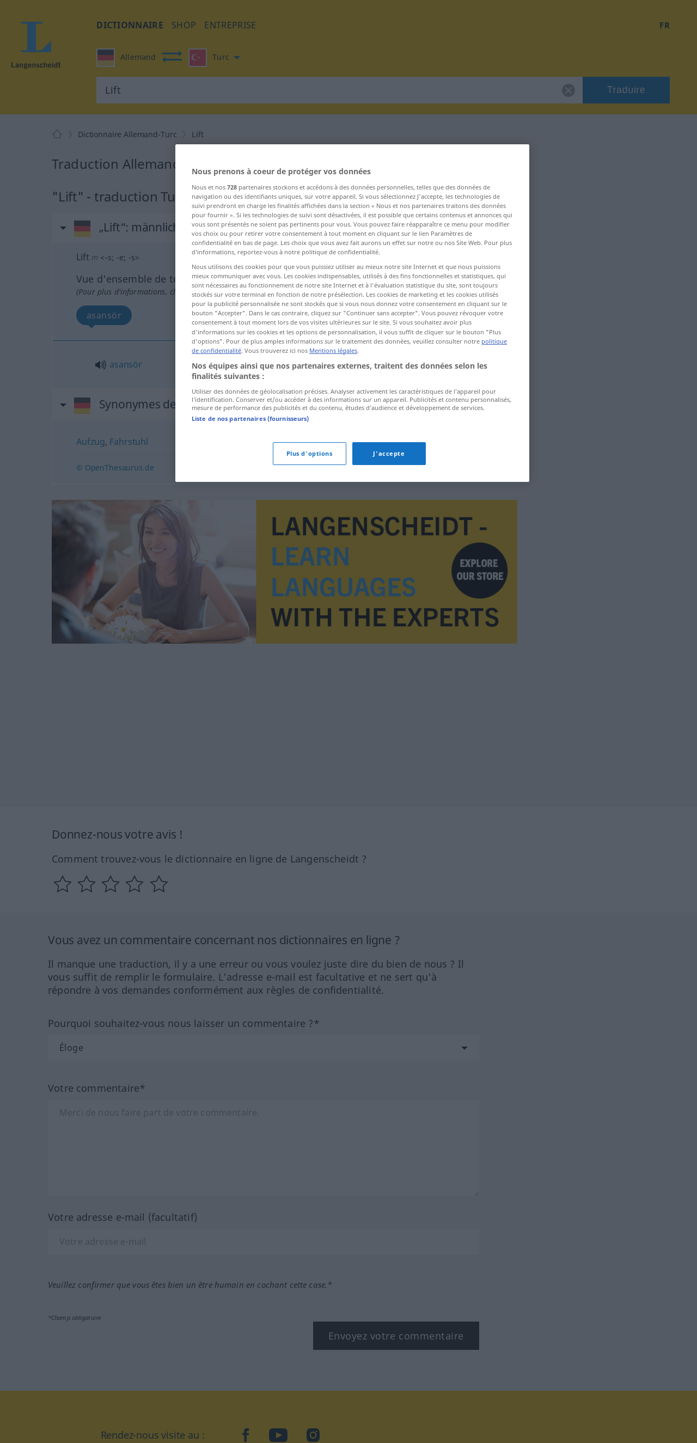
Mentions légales (333, 350)
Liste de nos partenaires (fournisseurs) (250, 418)
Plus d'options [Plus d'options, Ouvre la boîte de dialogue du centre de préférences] (309, 453)
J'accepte (389, 453)
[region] (352, 313)
